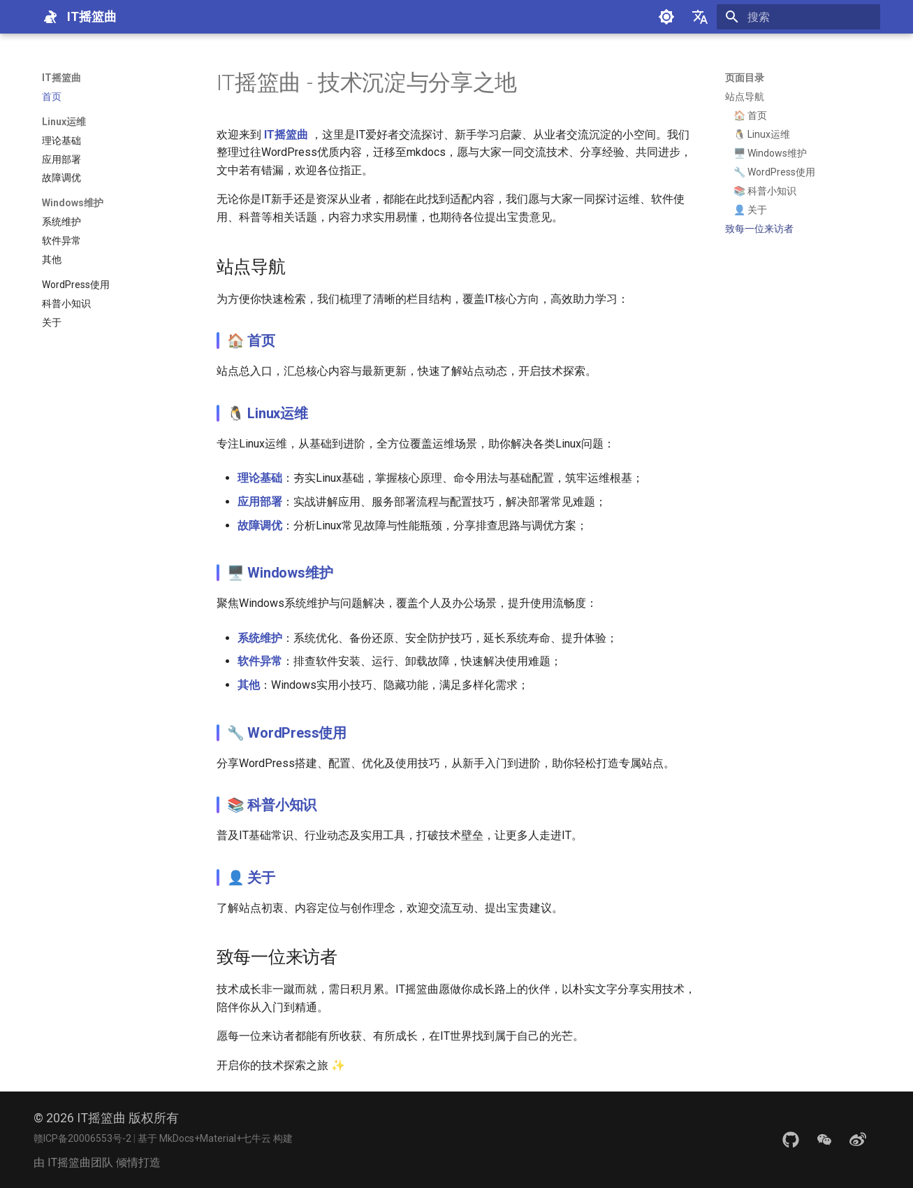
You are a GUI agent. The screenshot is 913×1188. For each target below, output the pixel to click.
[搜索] (798, 16)
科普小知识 (281, 804)
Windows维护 (290, 572)
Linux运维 (277, 413)
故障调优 (260, 525)
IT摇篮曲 (61, 77)
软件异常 (260, 661)
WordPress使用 (296, 732)
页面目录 (744, 77)
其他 (249, 685)
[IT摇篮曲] (50, 17)
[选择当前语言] (700, 17)
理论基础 (260, 478)
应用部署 (260, 501)
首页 (261, 340)
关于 (261, 877)
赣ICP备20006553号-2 (83, 1138)
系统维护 (260, 638)
